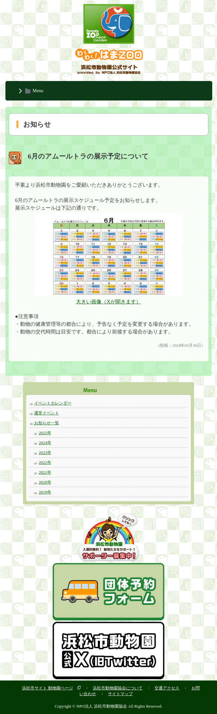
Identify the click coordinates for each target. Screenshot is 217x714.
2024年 (45, 442)
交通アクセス (166, 688)
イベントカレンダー (52, 403)
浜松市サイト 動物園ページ (47, 688)
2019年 (45, 492)
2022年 (45, 462)
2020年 (45, 482)
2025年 (45, 432)
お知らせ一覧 (46, 422)
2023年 (45, 452)
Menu (38, 90)
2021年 (45, 472)
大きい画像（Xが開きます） (108, 301)
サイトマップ (120, 693)
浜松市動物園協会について (118, 688)
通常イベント (46, 413)
